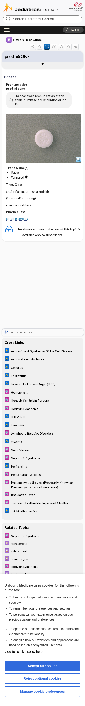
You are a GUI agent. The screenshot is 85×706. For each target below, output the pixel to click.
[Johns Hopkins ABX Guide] (42, 351)
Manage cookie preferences (42, 691)
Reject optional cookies (43, 678)
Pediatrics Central (30, 8)
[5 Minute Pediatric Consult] (42, 392)
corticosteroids (17, 218)
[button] (73, 30)
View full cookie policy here (24, 651)
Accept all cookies (42, 666)
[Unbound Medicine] (75, 7)
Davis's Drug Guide (24, 40)
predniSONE (17, 56)
